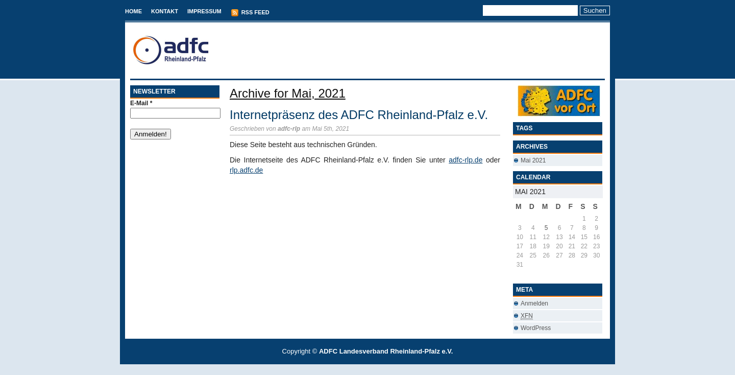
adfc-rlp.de (465, 160)
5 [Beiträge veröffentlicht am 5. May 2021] (546, 227)
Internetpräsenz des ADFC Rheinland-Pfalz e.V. (359, 115)
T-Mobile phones (359, 369)
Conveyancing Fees (373, 369)
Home (133, 11)
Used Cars (378, 369)
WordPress (536, 328)
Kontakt (164, 11)
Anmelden (534, 303)
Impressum (204, 11)
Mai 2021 (533, 160)
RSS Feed (250, 13)
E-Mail (141, 103)
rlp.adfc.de (246, 170)
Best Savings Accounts (368, 369)
